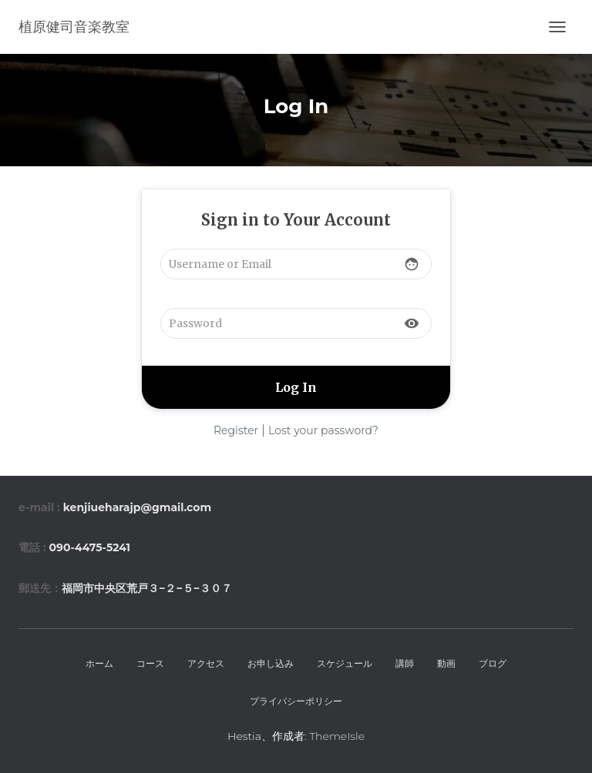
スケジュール (344, 663)
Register (236, 430)
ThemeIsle (337, 736)
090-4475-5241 (89, 547)
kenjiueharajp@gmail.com (137, 507)
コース (150, 663)
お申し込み (270, 663)
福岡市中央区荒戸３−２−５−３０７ (147, 588)
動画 (446, 663)
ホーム (99, 663)
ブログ (492, 663)
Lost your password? (323, 430)
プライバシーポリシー (296, 701)
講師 (404, 663)
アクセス (205, 663)
